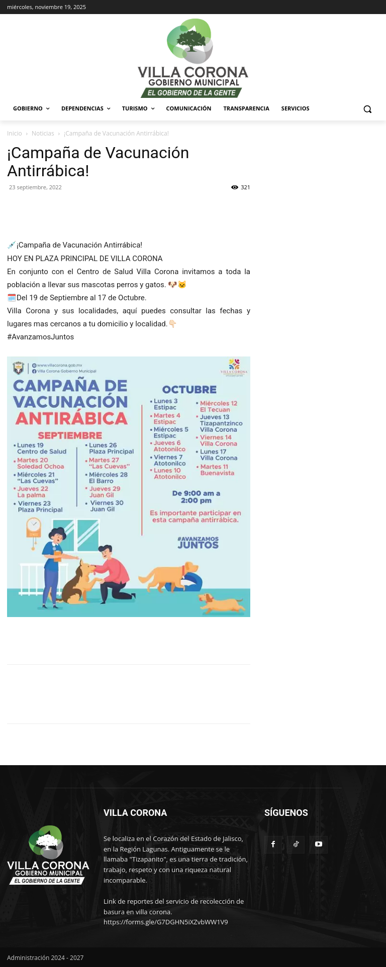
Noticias (43, 133)
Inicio (14, 133)
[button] (367, 108)
